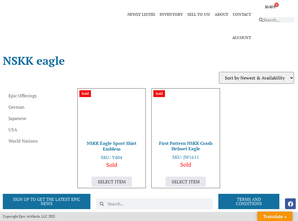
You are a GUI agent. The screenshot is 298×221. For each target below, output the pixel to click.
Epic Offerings (22, 96)
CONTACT (242, 14)
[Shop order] (256, 78)
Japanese (17, 118)
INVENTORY (171, 14)
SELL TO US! (198, 14)
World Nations (23, 141)
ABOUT (221, 14)
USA (12, 129)
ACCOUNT (241, 37)
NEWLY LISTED (141, 14)
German (16, 107)
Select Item (112, 182)
